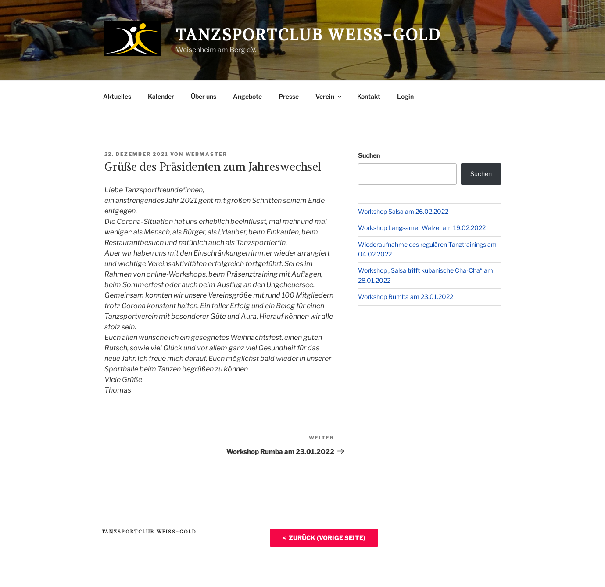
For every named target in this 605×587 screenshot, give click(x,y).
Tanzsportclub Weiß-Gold (308, 35)
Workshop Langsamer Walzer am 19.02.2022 (422, 227)
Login (405, 96)
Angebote (247, 96)
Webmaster (207, 154)
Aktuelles (117, 96)
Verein (329, 96)
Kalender (161, 96)
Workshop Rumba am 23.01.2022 (405, 296)
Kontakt (368, 96)
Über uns (203, 96)
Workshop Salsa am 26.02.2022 (403, 211)
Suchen (369, 155)
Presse (289, 96)
